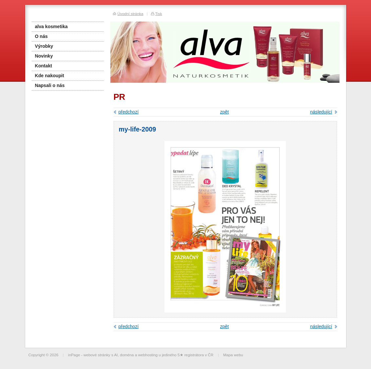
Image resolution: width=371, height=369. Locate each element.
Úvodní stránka (130, 13)
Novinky (44, 56)
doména (127, 355)
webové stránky (96, 355)
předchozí (129, 111)
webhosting (148, 355)
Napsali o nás (50, 85)
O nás (41, 36)
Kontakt (43, 65)
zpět (224, 111)
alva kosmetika (51, 26)
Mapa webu (233, 355)
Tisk (158, 13)
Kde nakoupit (49, 75)
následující (321, 111)
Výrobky (44, 46)
